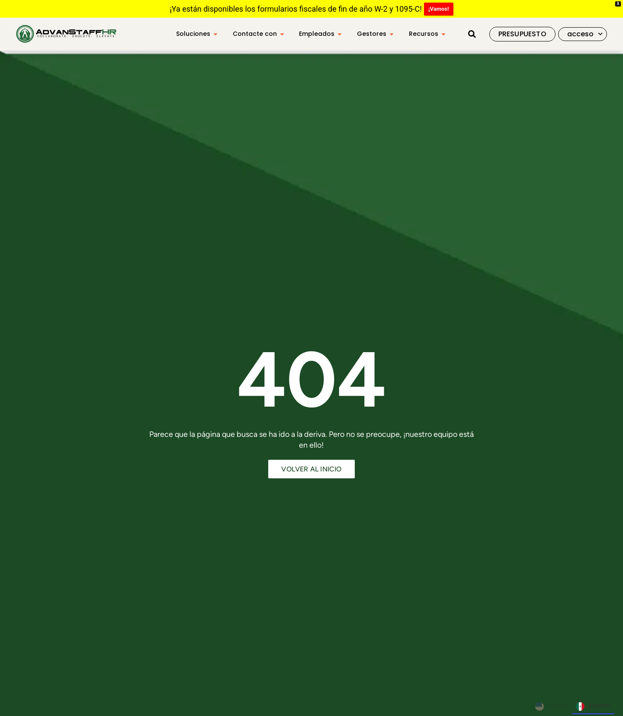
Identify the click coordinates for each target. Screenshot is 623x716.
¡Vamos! (438, 9)
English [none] (551, 706)
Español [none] (593, 706)
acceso (585, 34)
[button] (472, 34)
